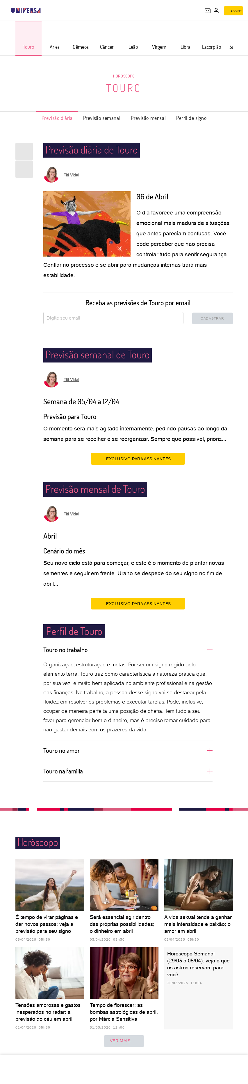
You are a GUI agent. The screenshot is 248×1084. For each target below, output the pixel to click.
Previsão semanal (102, 117)
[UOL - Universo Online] (44, 10)
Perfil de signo (191, 117)
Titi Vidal (71, 175)
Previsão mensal (148, 117)
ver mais (124, 1041)
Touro (124, 88)
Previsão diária (57, 117)
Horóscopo (124, 76)
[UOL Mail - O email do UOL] (207, 10)
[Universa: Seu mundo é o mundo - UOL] (26, 10)
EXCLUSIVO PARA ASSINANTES (138, 458)
